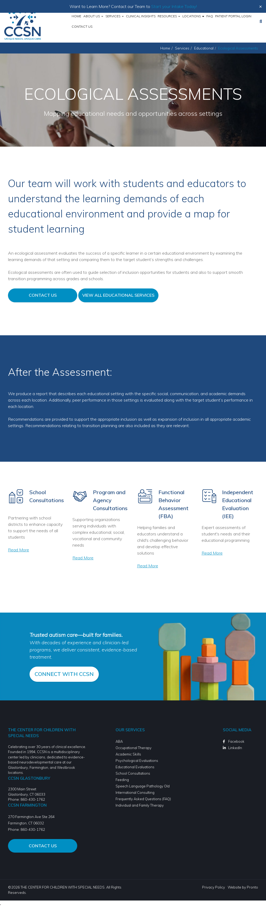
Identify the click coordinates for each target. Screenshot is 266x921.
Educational (204, 48)
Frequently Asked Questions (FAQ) (143, 798)
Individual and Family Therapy (140, 805)
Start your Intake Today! (174, 6)
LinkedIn (235, 747)
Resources (169, 16)
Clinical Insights (140, 16)
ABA (119, 741)
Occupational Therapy (134, 747)
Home (76, 16)
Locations (193, 16)
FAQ (209, 16)
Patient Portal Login (233, 16)
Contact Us (82, 26)
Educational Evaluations (135, 767)
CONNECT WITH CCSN (64, 673)
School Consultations (133, 773)
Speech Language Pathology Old (143, 786)
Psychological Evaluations (137, 760)
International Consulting (135, 792)
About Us (93, 16)
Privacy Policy (213, 887)
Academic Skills (128, 754)
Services (114, 16)
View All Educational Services (118, 295)
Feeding (122, 779)
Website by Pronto (243, 887)
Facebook (236, 741)
